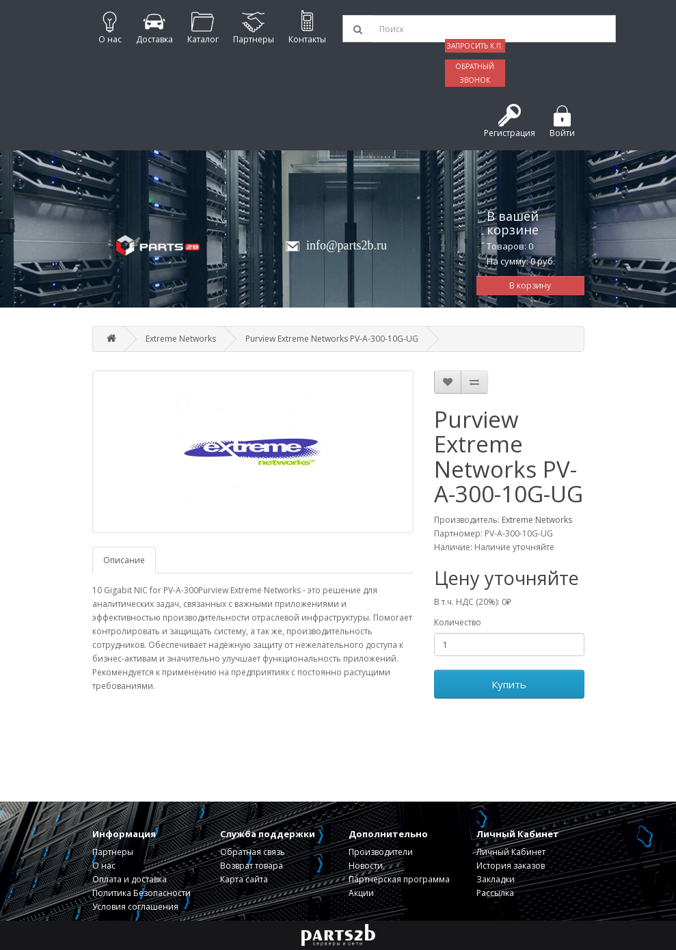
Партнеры (112, 852)
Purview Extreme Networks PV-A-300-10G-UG (331, 338)
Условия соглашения (135, 906)
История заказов (510, 865)
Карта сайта (244, 879)
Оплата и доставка (129, 879)
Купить (508, 684)
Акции (361, 893)
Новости (366, 865)
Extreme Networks (181, 338)
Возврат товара (251, 865)
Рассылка (495, 893)
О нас (104, 865)
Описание (124, 560)
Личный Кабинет (510, 852)
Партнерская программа (399, 879)
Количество (457, 622)
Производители (381, 852)
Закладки (495, 879)
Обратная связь (252, 852)
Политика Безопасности (141, 893)
